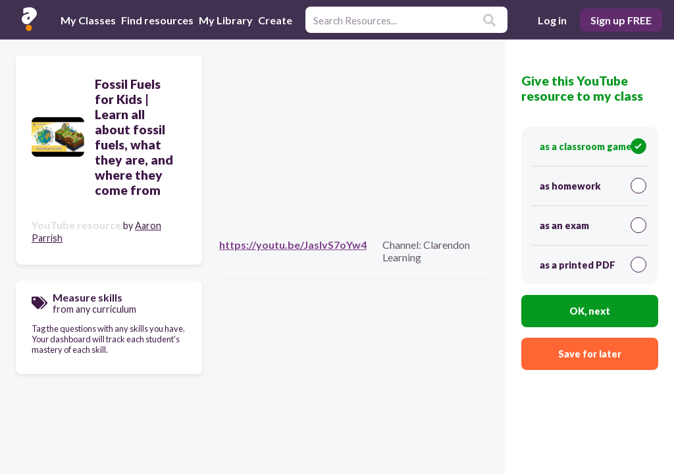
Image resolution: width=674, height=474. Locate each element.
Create (275, 20)
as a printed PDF (593, 265)
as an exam (593, 225)
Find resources (157, 20)
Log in (552, 20)
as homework (593, 186)
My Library (226, 20)
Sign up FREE (621, 20)
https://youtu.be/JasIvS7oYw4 (293, 244)
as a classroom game (593, 146)
